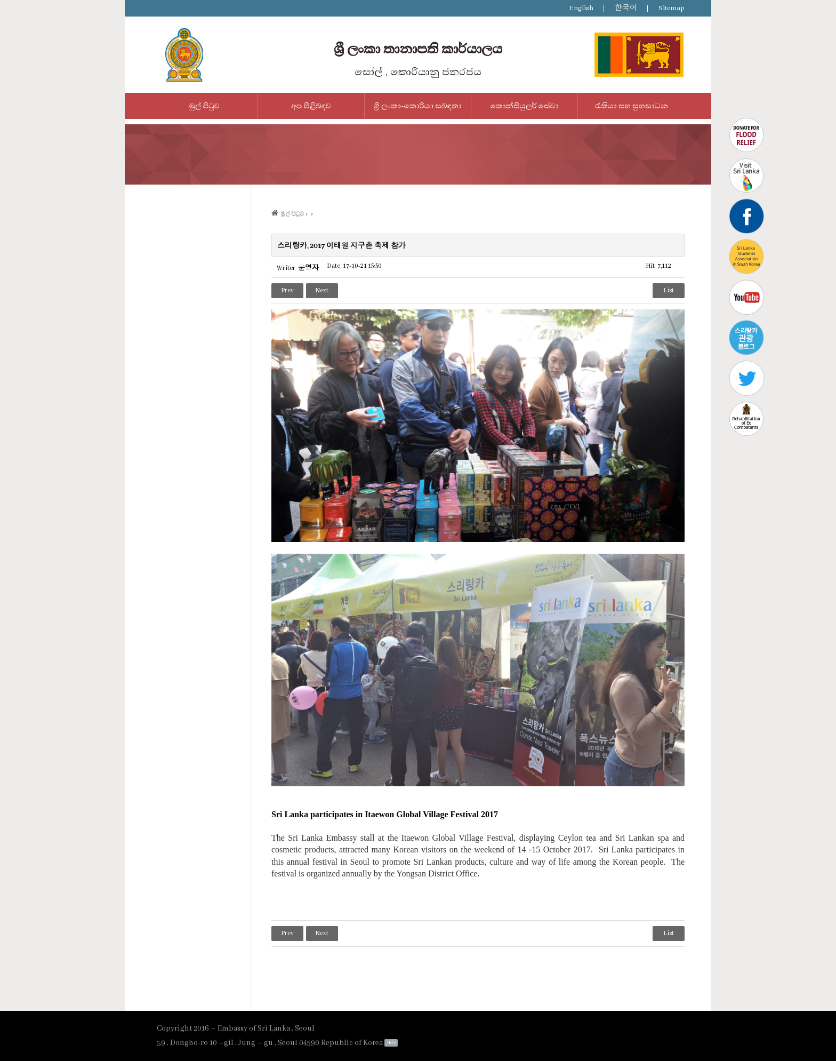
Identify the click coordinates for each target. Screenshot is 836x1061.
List (668, 290)
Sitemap (671, 8)
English (581, 8)
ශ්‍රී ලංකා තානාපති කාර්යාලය (418, 49)
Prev (287, 290)
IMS (391, 1043)
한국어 (626, 8)
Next (322, 290)
